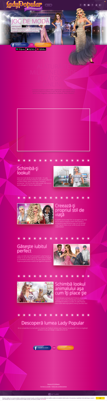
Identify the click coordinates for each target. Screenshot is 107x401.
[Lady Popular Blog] (100, 5)
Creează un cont (43, 45)
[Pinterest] (92, 5)
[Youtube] (88, 5)
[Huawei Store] (41, 49)
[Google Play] (21, 49)
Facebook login (20, 45)
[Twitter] (96, 5)
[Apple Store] (30, 49)
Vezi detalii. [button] (56, 399)
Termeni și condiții (45, 387)
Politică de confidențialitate (59, 387)
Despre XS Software (53, 385)
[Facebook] (80, 5)
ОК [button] (100, 398)
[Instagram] (84, 5)
